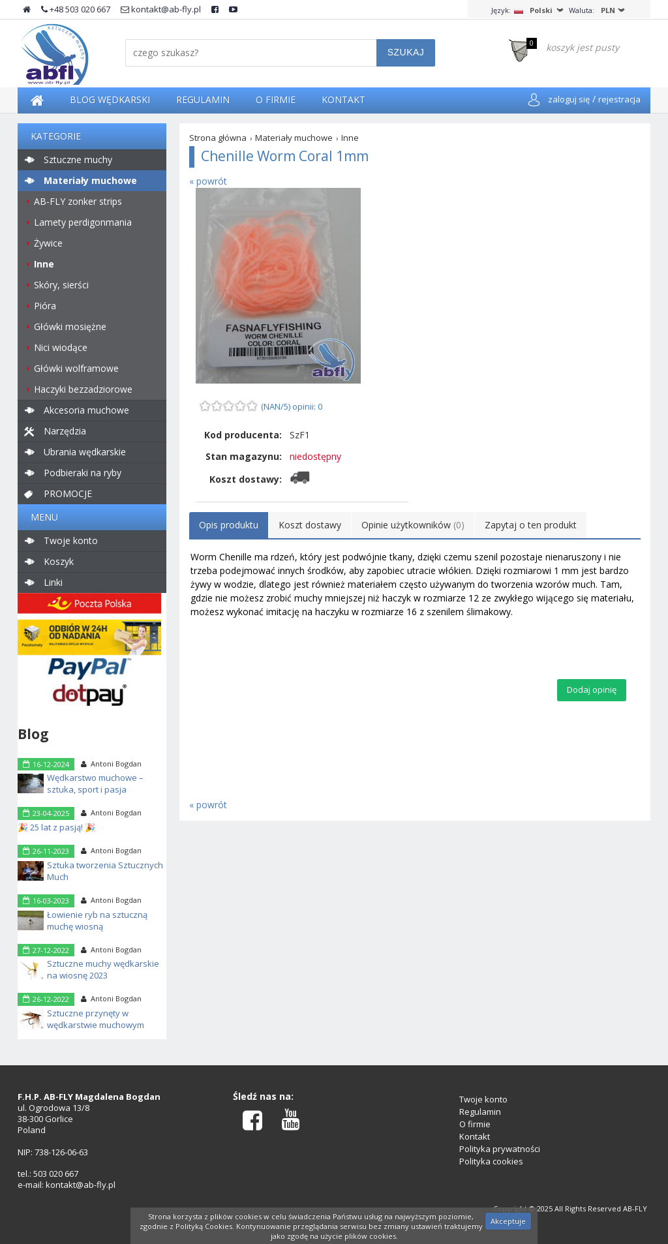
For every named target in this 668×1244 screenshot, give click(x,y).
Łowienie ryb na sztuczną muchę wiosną (97, 920)
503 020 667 (55, 1173)
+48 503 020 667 (75, 9)
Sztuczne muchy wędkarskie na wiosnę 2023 (103, 969)
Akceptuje (508, 1221)
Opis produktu (228, 525)
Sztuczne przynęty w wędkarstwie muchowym (95, 1019)
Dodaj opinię (591, 689)
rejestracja (619, 99)
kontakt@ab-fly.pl (161, 9)
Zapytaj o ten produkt (531, 525)
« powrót (208, 181)
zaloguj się (569, 99)
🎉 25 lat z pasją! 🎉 (56, 827)
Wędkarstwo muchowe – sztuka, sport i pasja (95, 783)
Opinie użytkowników (412, 525)
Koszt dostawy (310, 525)
